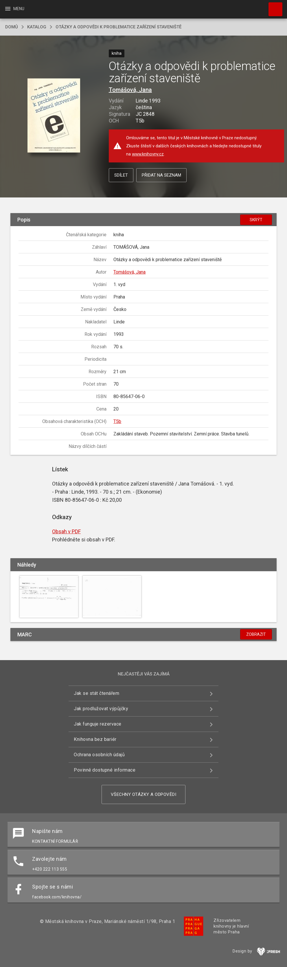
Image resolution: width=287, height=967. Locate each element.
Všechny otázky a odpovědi (143, 794)
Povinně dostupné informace (104, 770)
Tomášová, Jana (130, 89)
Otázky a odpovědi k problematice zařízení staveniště (118, 27)
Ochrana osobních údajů (99, 754)
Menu (14, 8)
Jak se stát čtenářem (96, 693)
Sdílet (121, 175)
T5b (117, 421)
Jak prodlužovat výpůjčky (101, 708)
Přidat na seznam (161, 175)
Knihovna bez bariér (95, 739)
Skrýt (256, 219)
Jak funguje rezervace (98, 724)
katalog (36, 27)
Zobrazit (256, 634)
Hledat (272, 6)
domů (11, 27)
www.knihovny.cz (148, 154)
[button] (53, 115)
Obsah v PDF (66, 531)
